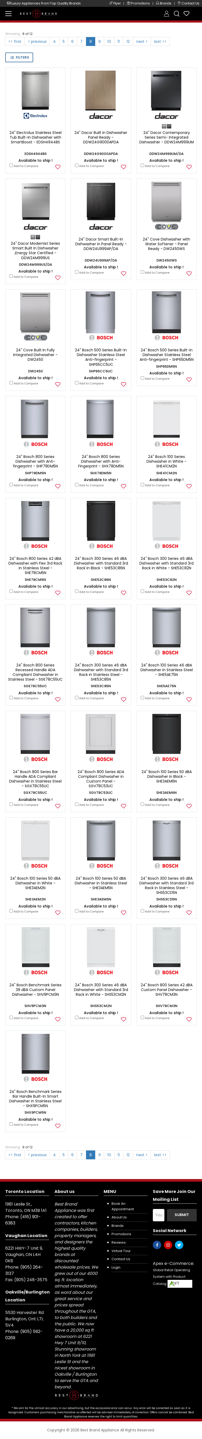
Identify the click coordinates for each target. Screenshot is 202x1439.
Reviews (119, 1242)
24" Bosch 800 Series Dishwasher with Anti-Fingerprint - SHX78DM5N (101, 461)
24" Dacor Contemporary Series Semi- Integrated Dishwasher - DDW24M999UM (166, 137)
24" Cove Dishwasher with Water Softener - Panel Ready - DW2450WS (166, 244)
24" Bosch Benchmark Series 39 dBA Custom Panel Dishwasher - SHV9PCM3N (35, 989)
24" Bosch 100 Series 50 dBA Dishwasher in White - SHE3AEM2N (35, 883)
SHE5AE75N (166, 686)
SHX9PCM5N (35, 1112)
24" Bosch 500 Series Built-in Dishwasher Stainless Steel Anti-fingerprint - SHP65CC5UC (101, 357)
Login (116, 1267)
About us (119, 1217)
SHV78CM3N (167, 1005)
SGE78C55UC (35, 686)
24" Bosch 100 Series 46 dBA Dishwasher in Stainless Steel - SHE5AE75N (166, 670)
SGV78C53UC (101, 792)
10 (109, 41)
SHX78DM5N (101, 473)
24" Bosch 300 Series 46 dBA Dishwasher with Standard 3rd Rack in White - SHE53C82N (166, 563)
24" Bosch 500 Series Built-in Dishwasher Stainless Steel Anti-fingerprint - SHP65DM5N (167, 354)
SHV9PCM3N (35, 1005)
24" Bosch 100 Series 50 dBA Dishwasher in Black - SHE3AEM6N (167, 776)
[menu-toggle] (8, 14)
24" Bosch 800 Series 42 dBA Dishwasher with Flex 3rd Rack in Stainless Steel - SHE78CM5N (35, 566)
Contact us (121, 1258)
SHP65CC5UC (101, 371)
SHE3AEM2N (35, 899)
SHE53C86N (101, 579)
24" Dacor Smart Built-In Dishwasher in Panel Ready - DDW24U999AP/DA (101, 244)
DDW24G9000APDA (101, 153)
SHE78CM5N (35, 579)
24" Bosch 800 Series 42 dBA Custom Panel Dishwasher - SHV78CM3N (167, 989)
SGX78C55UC (35, 792)
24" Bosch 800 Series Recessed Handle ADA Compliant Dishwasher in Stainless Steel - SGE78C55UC (35, 672)
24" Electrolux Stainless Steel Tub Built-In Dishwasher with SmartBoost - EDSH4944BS (35, 137)
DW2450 (35, 371)
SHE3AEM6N (166, 792)
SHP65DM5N (166, 366)
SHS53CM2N (101, 1005)
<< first (14, 41)
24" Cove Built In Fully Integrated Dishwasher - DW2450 (35, 354)
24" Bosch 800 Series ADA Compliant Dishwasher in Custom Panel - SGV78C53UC (101, 779)
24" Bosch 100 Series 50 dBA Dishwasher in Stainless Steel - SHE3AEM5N (101, 883)
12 (128, 41)
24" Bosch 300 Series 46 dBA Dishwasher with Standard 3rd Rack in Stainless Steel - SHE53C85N (101, 672)
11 (119, 41)
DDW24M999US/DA (35, 264)
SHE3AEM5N (101, 899)
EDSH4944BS (35, 153)
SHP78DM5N (35, 473)
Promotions (121, 1234)
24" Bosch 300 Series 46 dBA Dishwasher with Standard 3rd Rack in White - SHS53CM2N (101, 989)
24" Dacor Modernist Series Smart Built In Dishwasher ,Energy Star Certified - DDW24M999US (35, 250)
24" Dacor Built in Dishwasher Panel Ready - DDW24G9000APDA (100, 137)
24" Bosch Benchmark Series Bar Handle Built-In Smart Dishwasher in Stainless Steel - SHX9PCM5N (35, 1099)
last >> (160, 41)
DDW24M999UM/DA (166, 153)
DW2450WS (166, 260)
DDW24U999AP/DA (101, 260)
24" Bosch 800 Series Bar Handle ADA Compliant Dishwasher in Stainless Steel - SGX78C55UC (35, 779)
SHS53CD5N (166, 899)
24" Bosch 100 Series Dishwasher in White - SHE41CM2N (166, 461)
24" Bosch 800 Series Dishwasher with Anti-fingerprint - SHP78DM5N (35, 461)
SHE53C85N (101, 686)
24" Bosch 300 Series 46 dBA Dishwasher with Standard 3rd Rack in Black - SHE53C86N (101, 563)
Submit (182, 1214)
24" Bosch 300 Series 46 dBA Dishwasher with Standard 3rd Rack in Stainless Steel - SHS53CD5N (166, 885)
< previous (37, 41)
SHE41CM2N (166, 473)
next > (142, 41)
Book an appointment (123, 1206)
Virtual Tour (121, 1250)
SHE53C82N (166, 579)
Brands (118, 1225)
